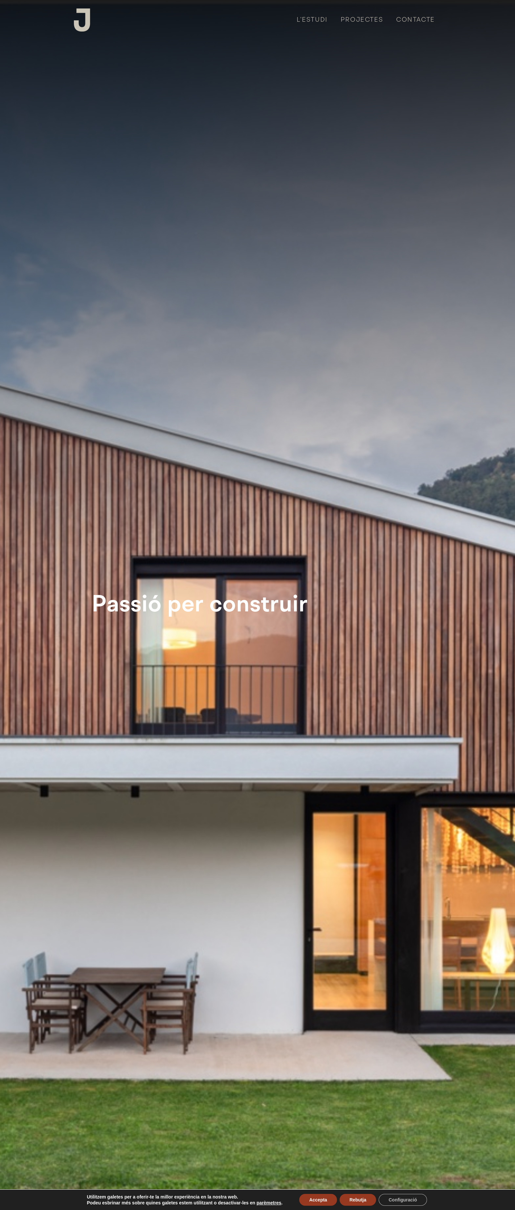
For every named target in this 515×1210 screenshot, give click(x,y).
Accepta (318, 1199)
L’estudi (312, 20)
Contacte (415, 20)
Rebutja (357, 1199)
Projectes (362, 20)
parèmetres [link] (269, 1202)
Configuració (403, 1199)
